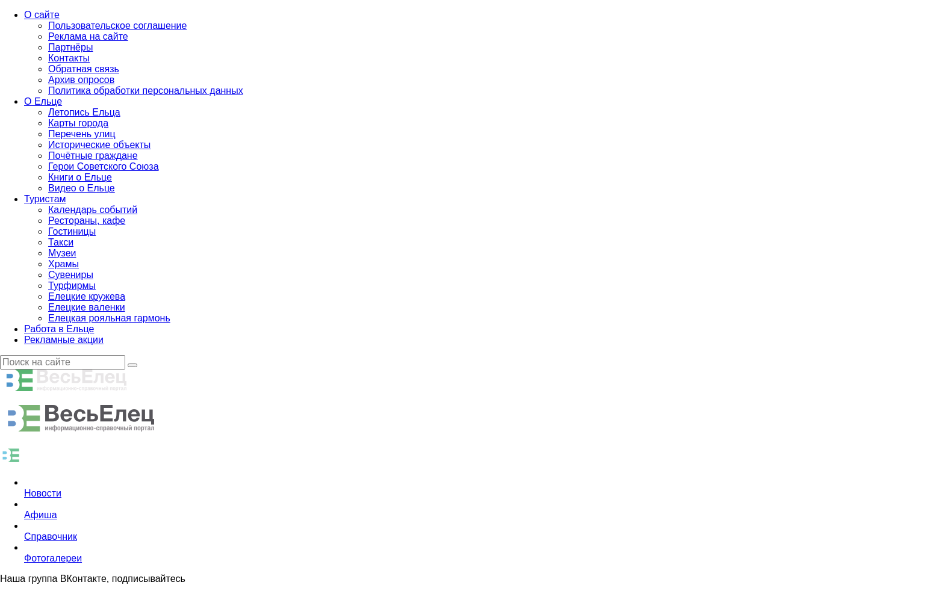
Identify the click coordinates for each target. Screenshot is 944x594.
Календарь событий (92, 210)
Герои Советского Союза (103, 166)
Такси (60, 242)
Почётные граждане (93, 155)
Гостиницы (72, 231)
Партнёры (70, 47)
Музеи (62, 253)
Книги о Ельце (80, 177)
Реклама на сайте (88, 36)
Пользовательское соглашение (117, 25)
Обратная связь (83, 69)
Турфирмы (72, 285)
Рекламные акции (64, 340)
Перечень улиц (82, 134)
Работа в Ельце (59, 329)
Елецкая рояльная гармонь (109, 318)
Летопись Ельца (84, 112)
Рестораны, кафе (86, 220)
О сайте (42, 15)
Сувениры (70, 275)
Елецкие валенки (86, 307)
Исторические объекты (99, 145)
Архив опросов (81, 80)
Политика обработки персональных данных (145, 90)
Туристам (45, 199)
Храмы (63, 264)
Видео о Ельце (81, 188)
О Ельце (43, 101)
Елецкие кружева (86, 296)
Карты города (78, 123)
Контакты (69, 58)
